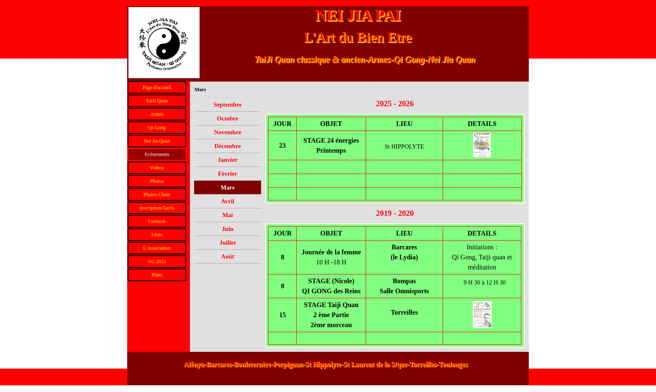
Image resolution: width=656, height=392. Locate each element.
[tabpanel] (395, 104)
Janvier (227, 159)
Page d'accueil (157, 87)
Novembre (227, 132)
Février (227, 173)
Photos (157, 181)
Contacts (157, 221)
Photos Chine (157, 194)
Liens (157, 235)
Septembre (227, 104)
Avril (227, 201)
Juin (227, 228)
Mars (227, 187)
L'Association (157, 248)
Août (227, 256)
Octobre (227, 118)
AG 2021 (157, 261)
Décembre (227, 146)
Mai (227, 215)
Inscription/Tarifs (156, 208)
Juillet (228, 242)
